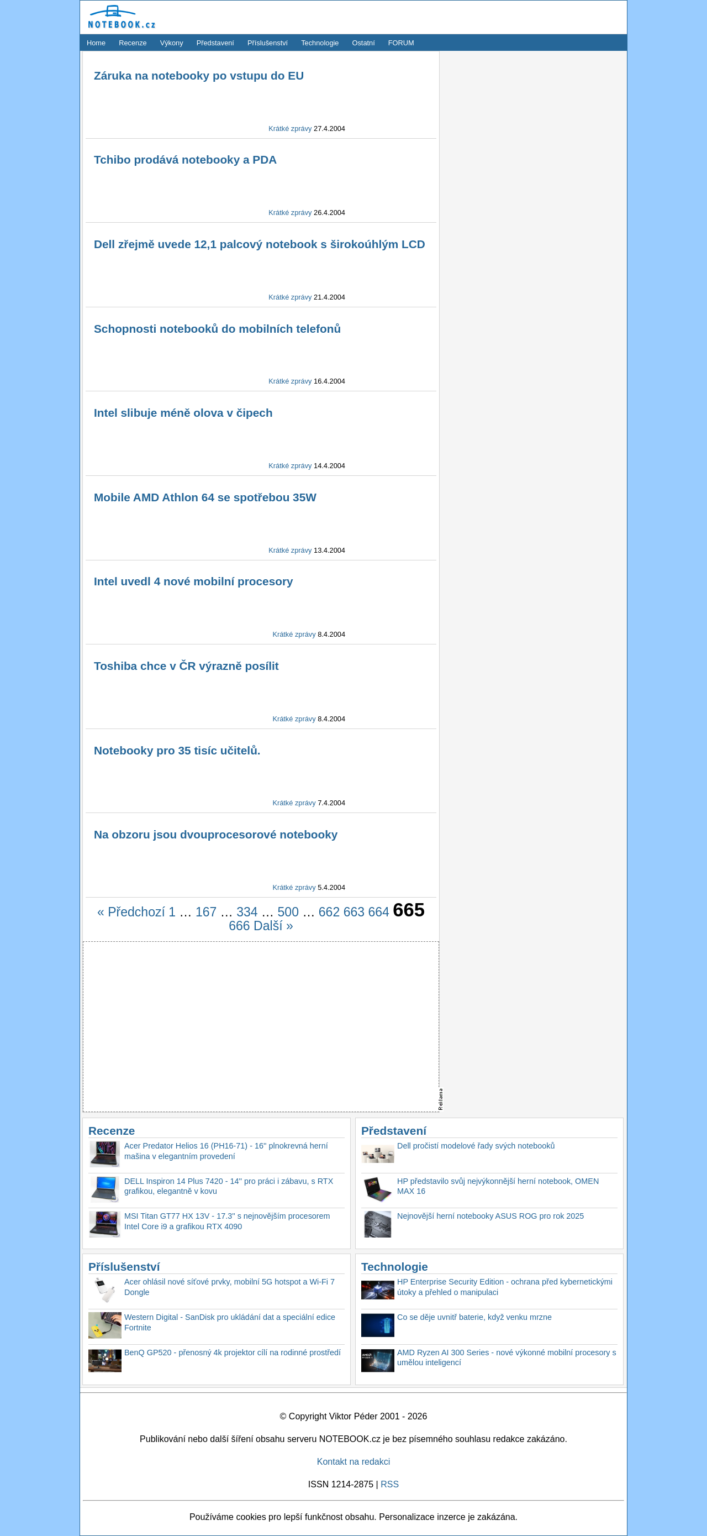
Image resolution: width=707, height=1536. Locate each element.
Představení (215, 43)
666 (239, 926)
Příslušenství (267, 43)
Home (96, 43)
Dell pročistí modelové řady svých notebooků (476, 1145)
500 (288, 912)
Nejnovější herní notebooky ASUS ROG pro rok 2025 (490, 1216)
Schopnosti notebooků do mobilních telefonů (217, 328)
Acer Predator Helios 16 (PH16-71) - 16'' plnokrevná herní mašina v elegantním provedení (226, 1151)
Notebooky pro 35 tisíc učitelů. (177, 750)
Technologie (320, 43)
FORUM (401, 43)
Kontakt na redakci (354, 1461)
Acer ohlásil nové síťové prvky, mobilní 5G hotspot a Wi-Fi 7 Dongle (229, 1287)
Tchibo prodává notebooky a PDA (185, 159)
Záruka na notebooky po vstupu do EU (199, 75)
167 (206, 912)
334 (246, 912)
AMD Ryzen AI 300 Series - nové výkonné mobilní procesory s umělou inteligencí (506, 1357)
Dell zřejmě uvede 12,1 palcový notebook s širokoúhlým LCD (259, 244)
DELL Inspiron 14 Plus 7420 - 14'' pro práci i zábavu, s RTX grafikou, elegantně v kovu (228, 1186)
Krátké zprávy (290, 128)
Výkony (171, 43)
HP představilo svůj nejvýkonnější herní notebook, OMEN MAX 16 (498, 1186)
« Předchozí (131, 912)
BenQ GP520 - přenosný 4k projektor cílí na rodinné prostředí (232, 1352)
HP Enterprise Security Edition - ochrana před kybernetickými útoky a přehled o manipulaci (505, 1287)
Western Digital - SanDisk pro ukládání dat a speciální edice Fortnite (229, 1322)
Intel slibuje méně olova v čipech (183, 412)
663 (354, 912)
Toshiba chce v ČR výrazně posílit (186, 665)
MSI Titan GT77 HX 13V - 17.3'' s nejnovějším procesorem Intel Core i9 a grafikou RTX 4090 (227, 1221)
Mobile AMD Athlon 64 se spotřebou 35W (205, 497)
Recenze (133, 43)
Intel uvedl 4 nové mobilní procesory (193, 581)
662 (329, 912)
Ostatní (363, 43)
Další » (273, 926)
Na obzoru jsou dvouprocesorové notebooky (215, 834)
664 (378, 912)
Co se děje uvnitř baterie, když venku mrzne (474, 1317)
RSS (390, 1484)
